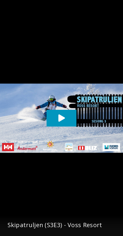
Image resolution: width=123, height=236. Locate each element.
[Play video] (61, 118)
